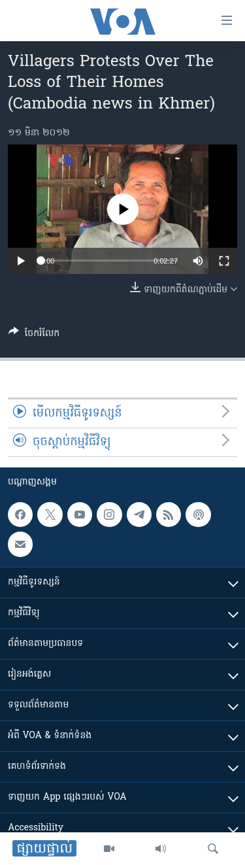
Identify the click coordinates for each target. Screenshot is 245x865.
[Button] (33, 335)
